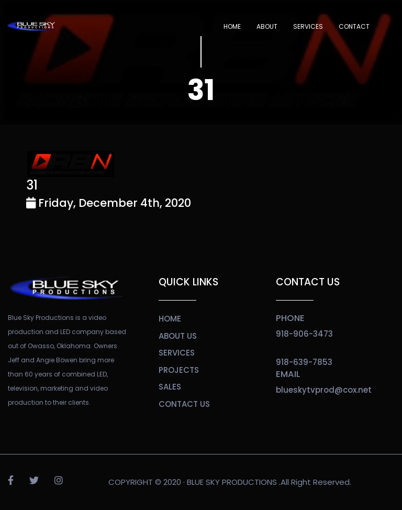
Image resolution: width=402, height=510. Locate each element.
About (266, 26)
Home (232, 26)
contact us (184, 403)
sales (170, 386)
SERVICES (308, 26)
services (177, 352)
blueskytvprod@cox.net (324, 389)
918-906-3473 (304, 333)
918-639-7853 (304, 362)
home (170, 318)
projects (179, 369)
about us (178, 335)
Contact (354, 26)
